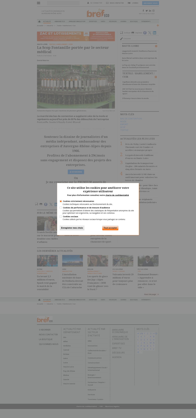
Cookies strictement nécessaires (78, 201)
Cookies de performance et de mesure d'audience (86, 207)
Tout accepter (110, 228)
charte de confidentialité (117, 195)
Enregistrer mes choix (72, 228)
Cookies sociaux (70, 216)
